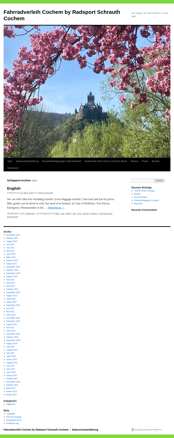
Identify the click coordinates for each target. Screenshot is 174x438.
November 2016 (13, 382)
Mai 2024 (10, 286)
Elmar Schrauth (45, 193)
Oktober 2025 (12, 238)
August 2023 (11, 295)
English (14, 188)
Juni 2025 (10, 247)
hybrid (68, 213)
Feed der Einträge (13, 417)
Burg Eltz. (138, 203)
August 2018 (11, 362)
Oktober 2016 (12, 385)
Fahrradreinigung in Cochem (146, 200)
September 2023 (13, 292)
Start (9, 161)
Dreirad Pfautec (141, 197)
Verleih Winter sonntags (144, 190)
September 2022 (13, 305)
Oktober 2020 (12, 337)
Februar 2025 (12, 260)
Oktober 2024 (12, 270)
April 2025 (11, 254)
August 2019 (11, 350)
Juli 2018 (10, 366)
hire (62, 213)
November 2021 (13, 318)
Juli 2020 (10, 346)
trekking (94, 213)
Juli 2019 (10, 353)
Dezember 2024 (13, 267)
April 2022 (11, 314)
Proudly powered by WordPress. (148, 429)
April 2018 (11, 372)
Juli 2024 (10, 279)
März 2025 (11, 257)
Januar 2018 (11, 375)
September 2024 (13, 273)
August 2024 (11, 276)
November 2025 (13, 235)
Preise (145, 161)
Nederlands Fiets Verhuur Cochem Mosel (106, 161)
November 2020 (13, 334)
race (79, 213)
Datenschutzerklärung (27, 161)
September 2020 (13, 340)
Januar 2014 (11, 391)
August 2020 (11, 343)
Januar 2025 (11, 263)
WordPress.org (12, 423)
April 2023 (11, 298)
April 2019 (11, 356)
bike (57, 213)
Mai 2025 (10, 251)
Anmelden (10, 413)
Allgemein (30, 213)
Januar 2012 (11, 394)
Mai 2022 (10, 311)
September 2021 (13, 321)
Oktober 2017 (12, 378)
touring (86, 213)
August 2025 (11, 241)
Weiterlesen (56, 207)
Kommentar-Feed (13, 420)
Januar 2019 (11, 359)
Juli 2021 (10, 327)
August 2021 (11, 324)
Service (134, 161)
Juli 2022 (10, 308)
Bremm (137, 194)
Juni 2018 (10, 369)
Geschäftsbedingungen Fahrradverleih (61, 161)
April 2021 (11, 330)
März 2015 (11, 388)
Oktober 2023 (12, 289)
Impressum (13, 168)
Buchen (156, 161)
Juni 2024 (10, 283)
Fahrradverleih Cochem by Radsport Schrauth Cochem (36, 429)
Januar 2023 (11, 302)
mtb (74, 213)
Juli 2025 (10, 244)
